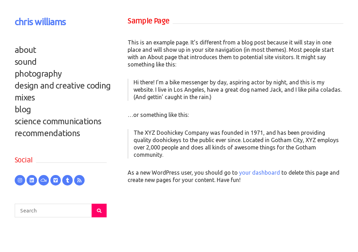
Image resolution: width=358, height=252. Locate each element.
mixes (25, 97)
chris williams (40, 22)
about (25, 50)
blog (23, 109)
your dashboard (259, 172)
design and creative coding (61, 85)
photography (38, 73)
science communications (58, 121)
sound (25, 61)
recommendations (47, 133)
